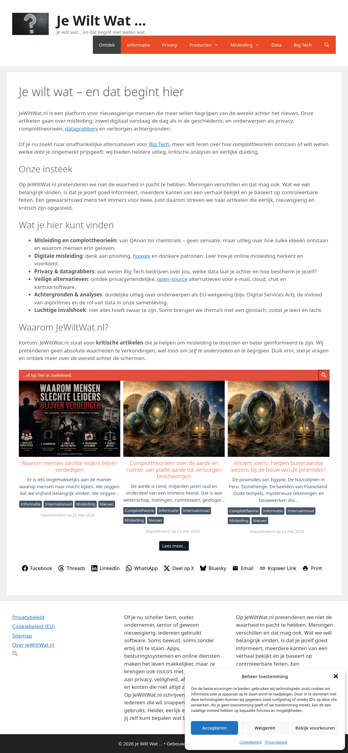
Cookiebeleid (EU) (33, 626)
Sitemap (22, 635)
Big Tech (303, 45)
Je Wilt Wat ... (101, 20)
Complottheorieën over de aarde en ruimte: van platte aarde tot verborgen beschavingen (173, 418)
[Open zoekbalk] (327, 45)
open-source (172, 278)
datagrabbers (81, 128)
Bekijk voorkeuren (315, 728)
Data (277, 45)
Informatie (138, 45)
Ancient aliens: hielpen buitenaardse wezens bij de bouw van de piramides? (278, 418)
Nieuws (107, 504)
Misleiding (247, 45)
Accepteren (214, 728)
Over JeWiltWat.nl (33, 644)
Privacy (169, 45)
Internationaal (58, 504)
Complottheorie (139, 510)
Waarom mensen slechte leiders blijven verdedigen (69, 418)
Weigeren (265, 728)
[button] (336, 676)
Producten (206, 45)
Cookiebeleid (250, 742)
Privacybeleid (276, 742)
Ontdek (107, 45)
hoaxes (141, 255)
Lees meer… (174, 546)
